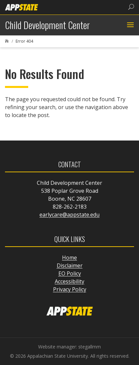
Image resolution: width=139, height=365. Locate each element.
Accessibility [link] (69, 281)
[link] (21, 7)
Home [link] (69, 257)
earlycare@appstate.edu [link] (69, 214)
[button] (129, 25)
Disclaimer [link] (70, 265)
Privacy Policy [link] (69, 289)
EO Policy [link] (69, 273)
